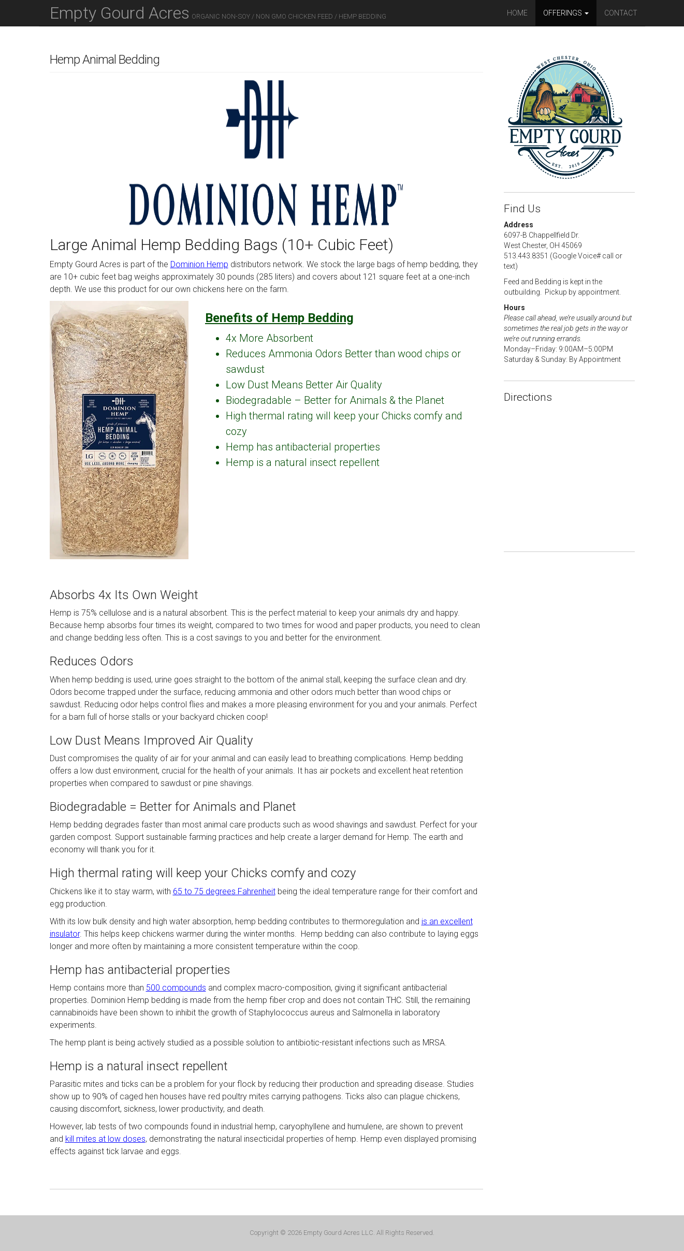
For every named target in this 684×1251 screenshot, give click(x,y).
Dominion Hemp (199, 264)
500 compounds (176, 988)
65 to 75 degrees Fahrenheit (224, 891)
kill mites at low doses (105, 1139)
